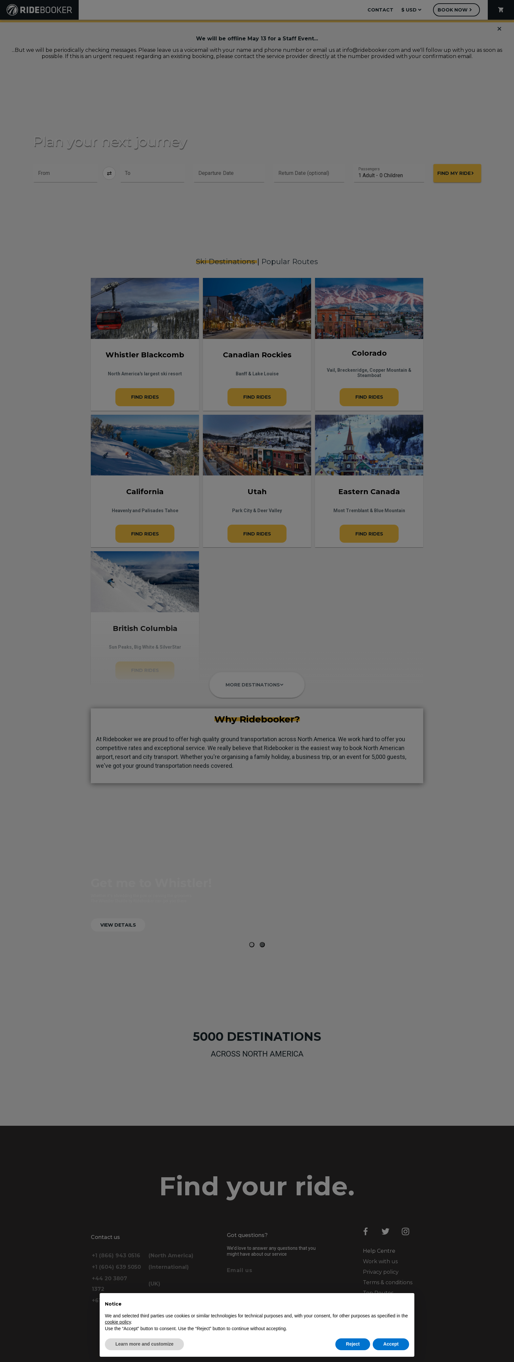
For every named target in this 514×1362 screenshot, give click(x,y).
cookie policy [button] (118, 1322)
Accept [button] (391, 1344)
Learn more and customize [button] (144, 1344)
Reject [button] (353, 1344)
